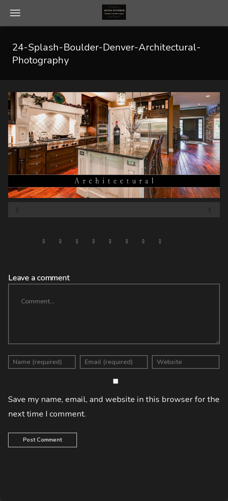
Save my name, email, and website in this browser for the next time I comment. (113, 406)
